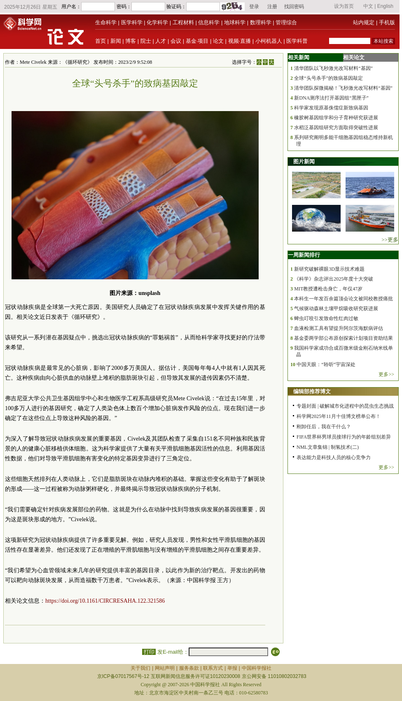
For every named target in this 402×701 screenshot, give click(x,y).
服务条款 (189, 668)
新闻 (115, 41)
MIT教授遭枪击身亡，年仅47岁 (328, 289)
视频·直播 (239, 41)
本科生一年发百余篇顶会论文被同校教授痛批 (343, 299)
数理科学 (260, 22)
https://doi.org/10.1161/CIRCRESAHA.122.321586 (105, 601)
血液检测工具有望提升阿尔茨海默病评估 (338, 328)
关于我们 (140, 668)
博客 (130, 41)
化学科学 (157, 22)
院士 (145, 41)
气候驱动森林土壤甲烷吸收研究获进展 (336, 308)
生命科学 (106, 22)
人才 (160, 41)
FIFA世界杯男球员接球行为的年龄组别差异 (344, 437)
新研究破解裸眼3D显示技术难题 (329, 269)
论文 (218, 41)
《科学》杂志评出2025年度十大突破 (333, 279)
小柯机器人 (268, 41)
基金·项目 (197, 41)
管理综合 (286, 22)
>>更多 (389, 240)
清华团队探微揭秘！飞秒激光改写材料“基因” (343, 88)
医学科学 (132, 22)
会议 (176, 41)
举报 (232, 668)
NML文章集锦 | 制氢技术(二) (328, 447)
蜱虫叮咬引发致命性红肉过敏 (326, 318)
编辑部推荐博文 (312, 391)
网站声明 (165, 668)
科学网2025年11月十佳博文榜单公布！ (339, 416)
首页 (100, 41)
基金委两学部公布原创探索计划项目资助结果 (343, 338)
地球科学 (234, 22)
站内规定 (363, 22)
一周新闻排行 (304, 255)
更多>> (386, 374)
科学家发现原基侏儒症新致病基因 (331, 108)
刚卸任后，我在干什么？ (324, 426)
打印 (149, 652)
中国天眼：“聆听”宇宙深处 (326, 364)
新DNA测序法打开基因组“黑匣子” (331, 98)
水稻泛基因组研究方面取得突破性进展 (336, 127)
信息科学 (209, 22)
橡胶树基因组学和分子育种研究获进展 (336, 118)
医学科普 (297, 41)
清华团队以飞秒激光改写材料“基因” (333, 68)
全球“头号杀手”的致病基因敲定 (328, 78)
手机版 (387, 22)
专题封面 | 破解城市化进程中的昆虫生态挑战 (345, 406)
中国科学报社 (256, 668)
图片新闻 (304, 161)
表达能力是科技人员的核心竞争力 (334, 457)
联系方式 (213, 668)
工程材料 (183, 22)
